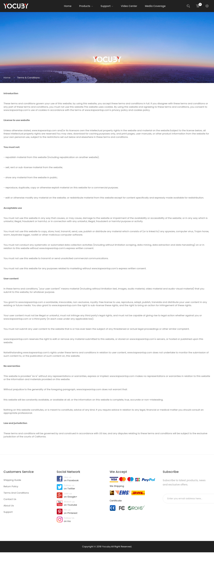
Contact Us (10, 499)
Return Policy (11, 486)
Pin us (80, 512)
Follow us (80, 487)
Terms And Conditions (16, 492)
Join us (80, 495)
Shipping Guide (12, 480)
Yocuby (106, 546)
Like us (80, 479)
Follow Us (80, 520)
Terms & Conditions (28, 77)
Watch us (80, 503)
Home (7, 77)
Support (8, 512)
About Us (9, 505)
